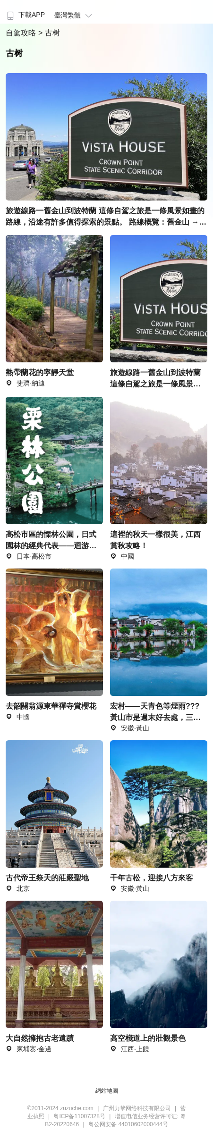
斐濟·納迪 (25, 383)
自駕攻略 (22, 33)
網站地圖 (106, 1091)
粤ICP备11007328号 (79, 1116)
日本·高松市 (28, 556)
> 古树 (49, 33)
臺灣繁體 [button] (74, 15)
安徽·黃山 (129, 888)
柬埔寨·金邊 (28, 1049)
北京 (18, 888)
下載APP (25, 14)
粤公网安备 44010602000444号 (128, 1124)
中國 (18, 716)
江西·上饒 (129, 1049)
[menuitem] (25, 12)
